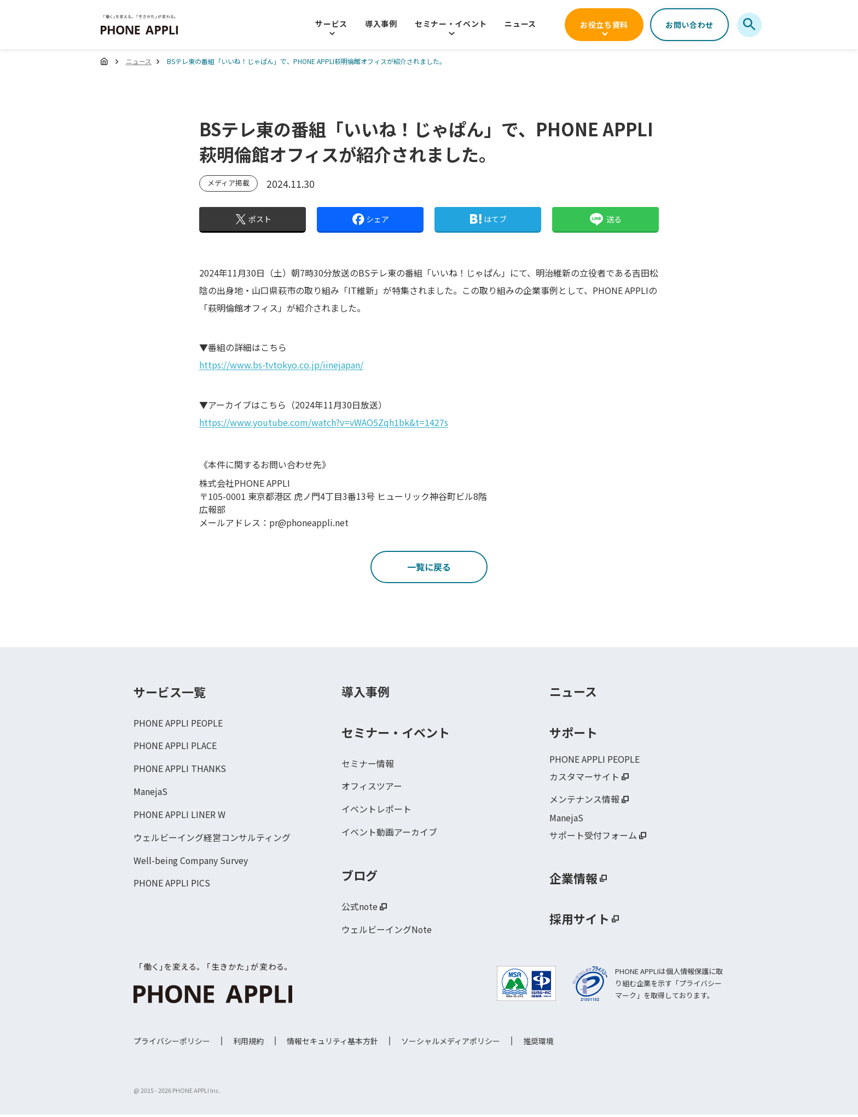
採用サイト (579, 920)
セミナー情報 (367, 764)
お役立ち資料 (604, 24)
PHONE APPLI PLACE (175, 747)
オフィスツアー (371, 787)
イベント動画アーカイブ (389, 833)
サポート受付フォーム (593, 837)
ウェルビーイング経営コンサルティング (212, 839)
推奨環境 (538, 1043)
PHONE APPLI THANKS (180, 770)
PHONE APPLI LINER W (180, 816)
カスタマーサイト (584, 778)
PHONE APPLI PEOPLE (179, 724)
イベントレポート (376, 810)
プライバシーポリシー (172, 1043)
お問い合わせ (689, 24)
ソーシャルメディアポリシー (450, 1043)
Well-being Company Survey (191, 862)
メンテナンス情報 (584, 801)
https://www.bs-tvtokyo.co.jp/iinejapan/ (281, 364)
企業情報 (573, 880)
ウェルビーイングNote (386, 931)
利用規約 (248, 1043)
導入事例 (381, 23)
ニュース (520, 23)
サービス (331, 23)
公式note (359, 908)
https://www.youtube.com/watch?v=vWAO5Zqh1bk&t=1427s (323, 421)
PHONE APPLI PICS (172, 885)
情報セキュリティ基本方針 (332, 1043)
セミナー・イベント (451, 23)
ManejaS (150, 793)
